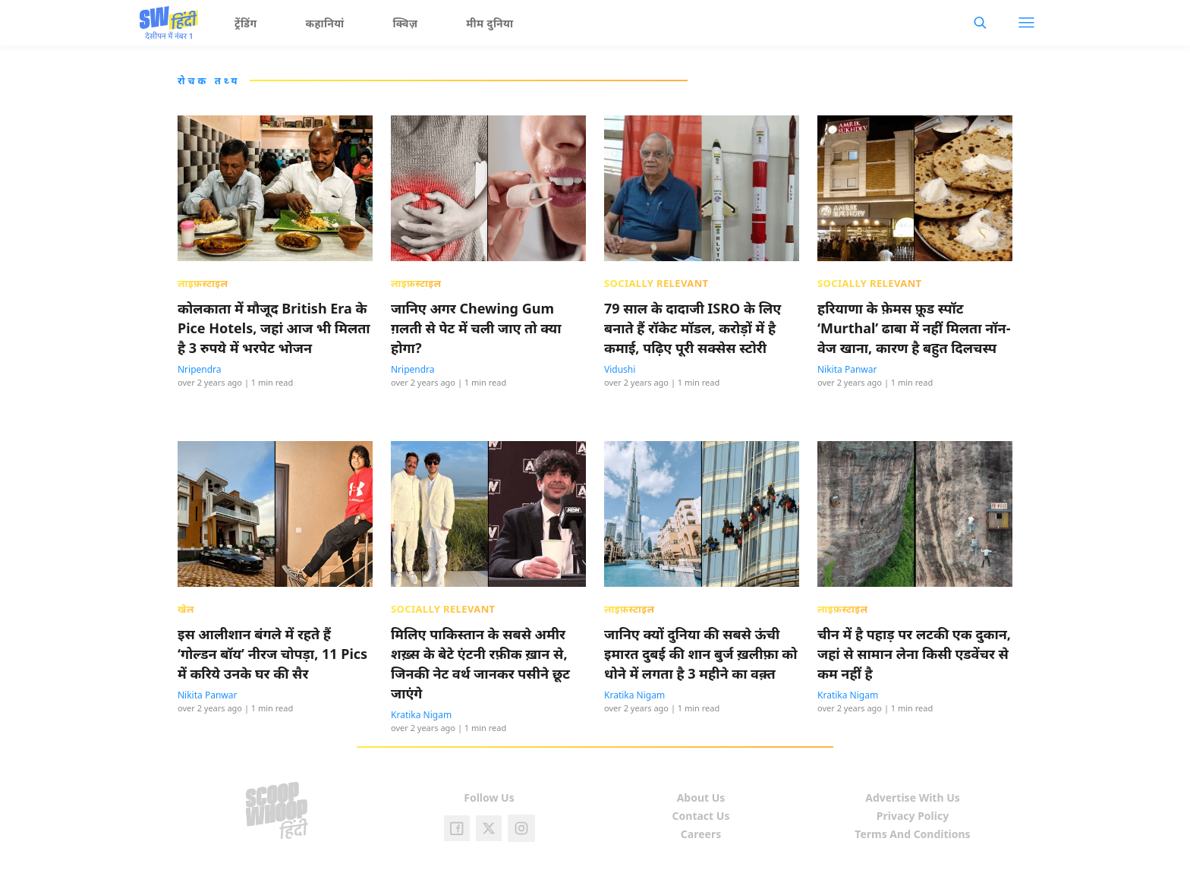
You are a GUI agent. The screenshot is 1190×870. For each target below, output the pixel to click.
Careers (701, 834)
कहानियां (325, 23)
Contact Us (701, 816)
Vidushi (619, 369)
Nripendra (200, 369)
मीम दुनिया (489, 23)
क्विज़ (405, 23)
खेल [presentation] (186, 609)
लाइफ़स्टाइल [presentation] (203, 283)
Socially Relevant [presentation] (656, 283)
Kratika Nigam (421, 714)
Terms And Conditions (912, 834)
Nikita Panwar (847, 369)
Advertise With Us (912, 797)
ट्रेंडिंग (246, 23)
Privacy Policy (913, 816)
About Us (701, 797)
